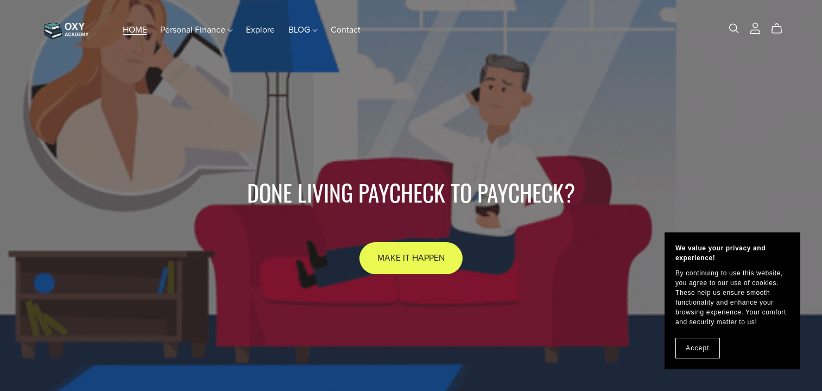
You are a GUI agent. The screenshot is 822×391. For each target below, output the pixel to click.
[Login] (755, 27)
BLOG (303, 29)
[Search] (734, 28)
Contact (346, 29)
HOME (135, 29)
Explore (260, 29)
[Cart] (781, 28)
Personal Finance (196, 29)
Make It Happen (411, 258)
